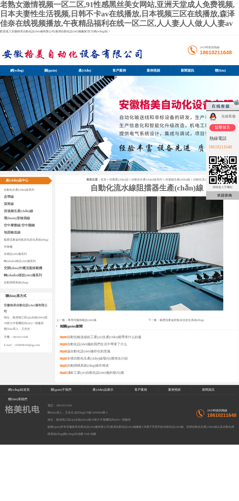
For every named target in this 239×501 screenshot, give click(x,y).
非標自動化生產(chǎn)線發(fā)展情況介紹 (97, 358)
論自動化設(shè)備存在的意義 (88, 351)
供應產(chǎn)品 (118, 179)
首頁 (103, 179)
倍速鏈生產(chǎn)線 (177, 179)
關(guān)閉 (236, 102)
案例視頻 (153, 70)
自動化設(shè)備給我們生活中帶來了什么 (97, 344)
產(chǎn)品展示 (84, 72)
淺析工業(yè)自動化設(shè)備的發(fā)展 (95, 373)
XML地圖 (90, 434)
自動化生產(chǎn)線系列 (146, 179)
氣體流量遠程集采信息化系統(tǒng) (182, 320)
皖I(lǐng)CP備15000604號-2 (91, 412)
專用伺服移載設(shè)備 (82, 320)
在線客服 (228, 116)
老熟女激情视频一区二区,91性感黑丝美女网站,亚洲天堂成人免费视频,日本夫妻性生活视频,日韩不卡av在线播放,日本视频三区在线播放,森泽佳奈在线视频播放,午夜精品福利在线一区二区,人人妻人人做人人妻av (117, 14)
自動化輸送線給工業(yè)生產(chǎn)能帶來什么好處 (104, 337)
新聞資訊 (187, 70)
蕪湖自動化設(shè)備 (123, 426)
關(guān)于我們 (50, 72)
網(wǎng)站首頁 (17, 72)
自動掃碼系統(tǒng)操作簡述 (88, 365)
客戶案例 (119, 70)
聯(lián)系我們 (220, 72)
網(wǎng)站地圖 (73, 434)
